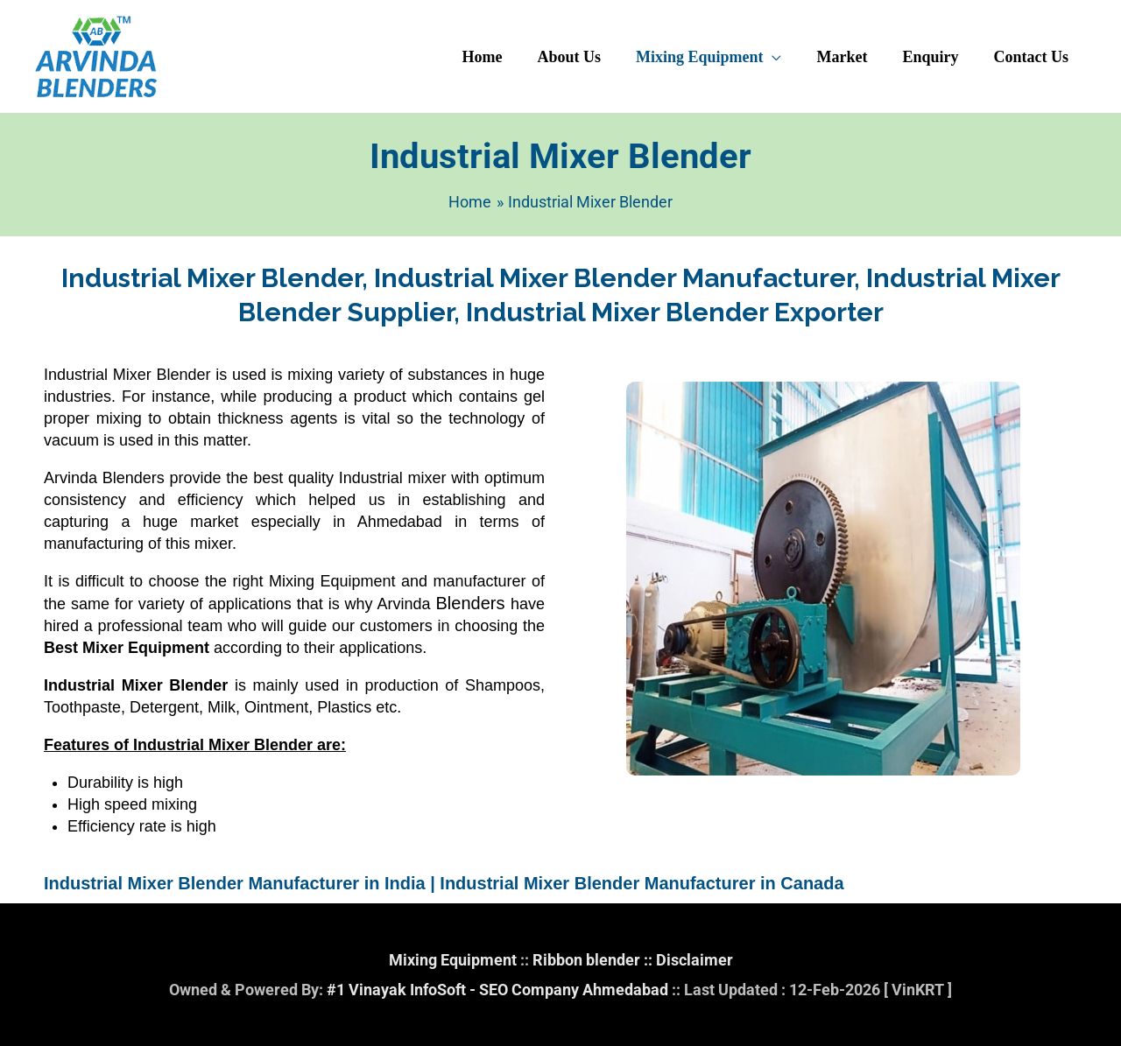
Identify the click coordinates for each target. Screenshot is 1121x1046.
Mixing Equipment (453, 960)
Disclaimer (694, 960)
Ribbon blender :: (594, 960)
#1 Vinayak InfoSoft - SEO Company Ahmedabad (497, 989)
